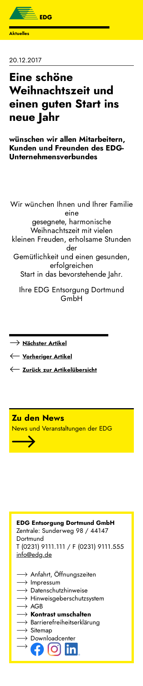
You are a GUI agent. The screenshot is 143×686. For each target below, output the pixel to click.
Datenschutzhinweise (59, 590)
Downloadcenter (53, 638)
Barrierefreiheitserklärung (65, 622)
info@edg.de (34, 554)
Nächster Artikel (44, 343)
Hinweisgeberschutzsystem (67, 598)
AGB (37, 606)
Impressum (45, 582)
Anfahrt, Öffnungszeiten (63, 574)
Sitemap (41, 630)
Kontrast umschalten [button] (61, 614)
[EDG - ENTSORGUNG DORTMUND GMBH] (30, 14)
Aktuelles (19, 33)
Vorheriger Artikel (47, 356)
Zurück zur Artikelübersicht (59, 370)
